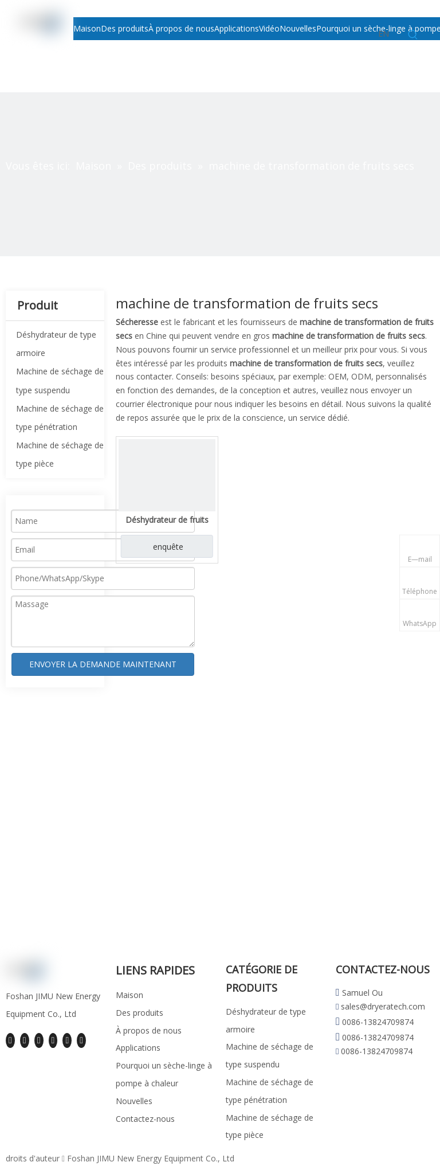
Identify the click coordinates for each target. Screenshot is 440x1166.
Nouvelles (134, 1100)
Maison (129, 994)
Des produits (139, 1012)
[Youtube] (53, 1040)
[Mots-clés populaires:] (413, 35)
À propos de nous (149, 1030)
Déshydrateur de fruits (167, 519)
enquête (168, 546)
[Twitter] (39, 1040)
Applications (138, 1047)
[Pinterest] (81, 1040)
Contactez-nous (145, 1118)
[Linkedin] (24, 1040)
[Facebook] (10, 1040)
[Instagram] (67, 1040)
